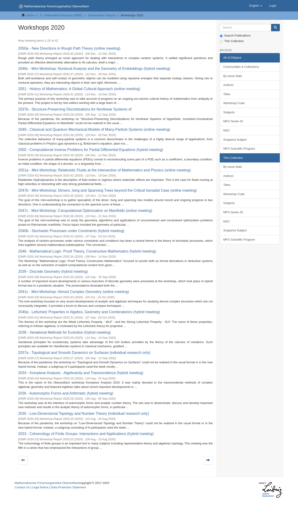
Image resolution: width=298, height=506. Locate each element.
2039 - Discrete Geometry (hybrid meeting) (53, 271)
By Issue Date (232, 76)
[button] (256, 5)
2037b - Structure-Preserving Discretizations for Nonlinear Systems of (75, 109)
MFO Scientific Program (239, 148)
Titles (227, 94)
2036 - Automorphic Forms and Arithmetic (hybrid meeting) (65, 393)
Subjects (229, 112)
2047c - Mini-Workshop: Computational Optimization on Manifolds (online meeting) (85, 211)
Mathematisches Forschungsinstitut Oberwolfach (47, 483)
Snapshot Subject (235, 139)
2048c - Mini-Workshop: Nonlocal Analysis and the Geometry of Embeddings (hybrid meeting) (94, 69)
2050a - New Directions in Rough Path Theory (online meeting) (69, 48)
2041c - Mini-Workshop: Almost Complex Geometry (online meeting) (73, 292)
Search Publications (235, 35)
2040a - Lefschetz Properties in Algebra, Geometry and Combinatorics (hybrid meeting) (89, 312)
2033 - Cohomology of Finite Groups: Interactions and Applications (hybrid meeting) (86, 434)
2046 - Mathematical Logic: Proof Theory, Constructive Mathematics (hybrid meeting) (87, 251)
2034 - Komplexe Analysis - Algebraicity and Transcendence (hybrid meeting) (80, 373)
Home (30, 15)
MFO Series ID (233, 121)
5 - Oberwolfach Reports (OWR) (61, 15)
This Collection (232, 41)
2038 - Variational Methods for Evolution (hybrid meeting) (64, 332)
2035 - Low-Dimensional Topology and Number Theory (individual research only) (83, 413)
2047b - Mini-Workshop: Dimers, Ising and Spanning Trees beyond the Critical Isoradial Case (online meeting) (107, 190)
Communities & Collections (241, 66)
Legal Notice (40, 487)
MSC (226, 130)
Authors (228, 85)
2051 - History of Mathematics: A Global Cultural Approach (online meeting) (79, 89)
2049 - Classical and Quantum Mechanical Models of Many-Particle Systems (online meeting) (94, 129)
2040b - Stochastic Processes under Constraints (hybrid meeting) (71, 231)
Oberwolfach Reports (102, 15)
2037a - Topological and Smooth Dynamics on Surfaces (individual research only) (84, 353)
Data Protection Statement (68, 487)
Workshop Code (234, 103)
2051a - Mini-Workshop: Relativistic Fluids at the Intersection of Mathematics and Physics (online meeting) (104, 170)
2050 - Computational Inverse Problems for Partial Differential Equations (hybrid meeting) (90, 150)
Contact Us (22, 487)
